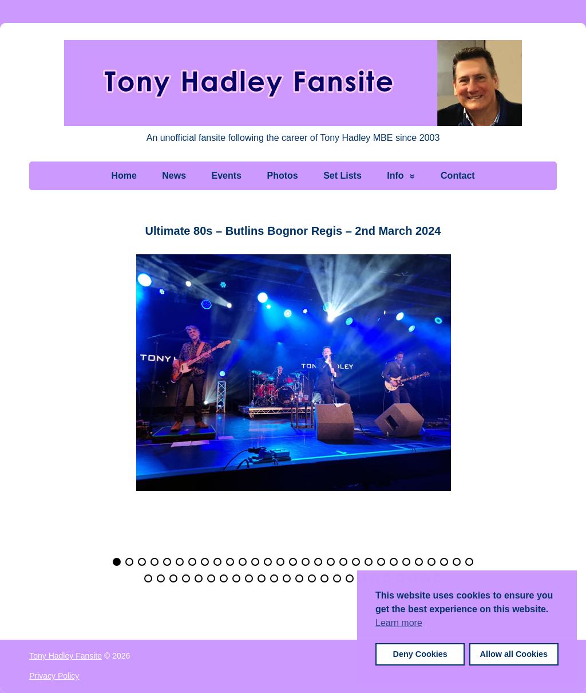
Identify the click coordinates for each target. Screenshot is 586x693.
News (174, 175)
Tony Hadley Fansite (65, 655)
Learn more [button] (398, 623)
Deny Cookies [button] (420, 654)
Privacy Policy (54, 675)
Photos (282, 175)
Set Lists (342, 175)
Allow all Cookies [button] (514, 654)
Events (226, 175)
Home (123, 175)
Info (395, 175)
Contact (458, 175)
